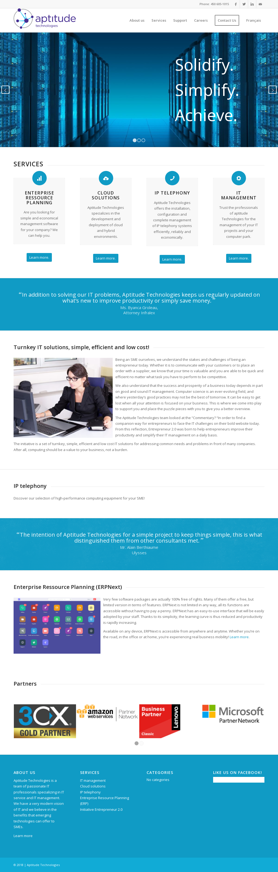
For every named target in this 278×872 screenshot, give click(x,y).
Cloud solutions (106, 195)
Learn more (239, 636)
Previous (5, 90)
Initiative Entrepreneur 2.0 (101, 809)
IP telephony (172, 193)
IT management (239, 195)
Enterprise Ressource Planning (39, 198)
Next (272, 90)
